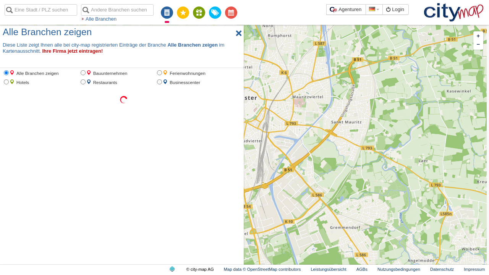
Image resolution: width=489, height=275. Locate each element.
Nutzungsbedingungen (398, 269)
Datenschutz (442, 269)
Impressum (474, 269)
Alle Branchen (101, 19)
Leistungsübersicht (328, 269)
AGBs (362, 269)
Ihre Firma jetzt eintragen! (72, 51)
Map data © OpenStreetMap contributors (262, 269)
